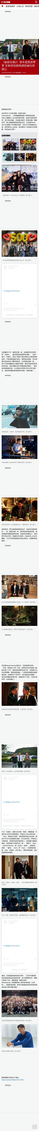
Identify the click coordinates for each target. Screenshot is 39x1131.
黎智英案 (29, 6)
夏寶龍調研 (10, 6)
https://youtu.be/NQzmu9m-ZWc (13, 1080)
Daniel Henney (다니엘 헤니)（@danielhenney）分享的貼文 (21, 826)
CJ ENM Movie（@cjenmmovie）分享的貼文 (19, 315)
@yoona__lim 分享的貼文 (19, 970)
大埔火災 (20, 6)
